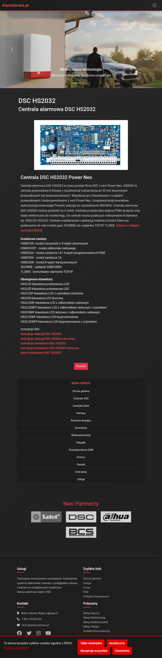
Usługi (81, 479)
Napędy (81, 442)
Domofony (81, 427)
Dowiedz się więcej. (16, 648)
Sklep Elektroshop (94, 617)
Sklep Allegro (91, 626)
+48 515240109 (31, 619)
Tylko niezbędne (91, 643)
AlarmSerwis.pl (15, 5)
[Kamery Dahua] (87, 83)
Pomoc (81, 457)
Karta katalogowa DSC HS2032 (41, 352)
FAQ (85, 592)
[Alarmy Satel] (81, 83)
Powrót (81, 366)
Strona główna (81, 391)
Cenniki (81, 464)
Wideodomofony (81, 435)
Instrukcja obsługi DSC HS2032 (41, 334)
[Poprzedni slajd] (12, 49)
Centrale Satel (81, 405)
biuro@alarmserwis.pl (35, 625)
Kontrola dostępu (81, 420)
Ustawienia (122, 650)
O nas (86, 587)
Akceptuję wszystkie (94, 650)
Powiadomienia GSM (81, 450)
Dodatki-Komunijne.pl (96, 631)
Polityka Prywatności (96, 596)
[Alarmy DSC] (74, 83)
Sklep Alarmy (91, 613)
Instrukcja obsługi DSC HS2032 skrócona (48, 338)
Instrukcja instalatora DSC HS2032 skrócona (50, 348)
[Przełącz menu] (154, 5)
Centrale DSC (81, 398)
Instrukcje (81, 472)
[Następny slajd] (150, 49)
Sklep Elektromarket (95, 622)
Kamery (81, 413)
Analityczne (117, 643)
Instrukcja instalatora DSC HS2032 (43, 343)
